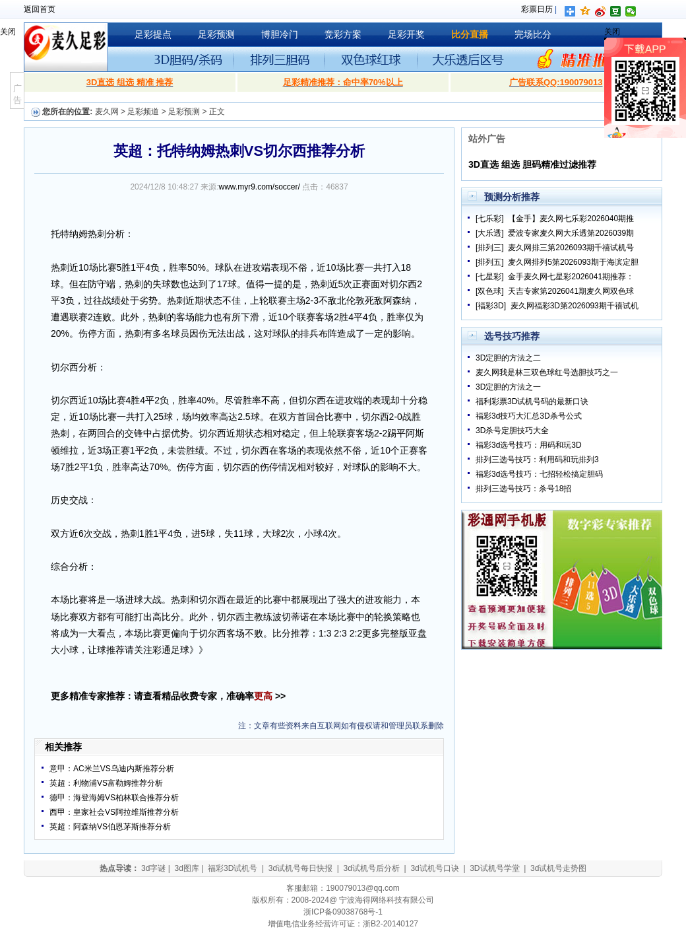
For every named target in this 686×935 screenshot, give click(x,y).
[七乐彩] (490, 218)
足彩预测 (216, 34)
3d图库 (186, 868)
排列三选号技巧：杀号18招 (523, 488)
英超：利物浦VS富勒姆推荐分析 (106, 783)
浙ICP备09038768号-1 (343, 912)
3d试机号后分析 (372, 868)
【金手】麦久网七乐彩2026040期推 (571, 218)
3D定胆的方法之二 (508, 358)
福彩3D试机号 (232, 868)
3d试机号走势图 (558, 868)
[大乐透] (490, 233)
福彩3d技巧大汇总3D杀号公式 (529, 416)
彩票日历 (537, 9)
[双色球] (490, 291)
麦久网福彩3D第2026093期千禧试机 (575, 305)
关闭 (8, 31)
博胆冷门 (279, 34)
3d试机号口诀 (434, 868)
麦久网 (107, 111)
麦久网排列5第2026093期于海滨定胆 (573, 262)
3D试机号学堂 (494, 868)
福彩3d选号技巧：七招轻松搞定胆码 (539, 474)
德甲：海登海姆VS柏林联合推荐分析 (114, 797)
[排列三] (490, 247)
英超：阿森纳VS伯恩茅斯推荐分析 (110, 826)
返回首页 (39, 9)
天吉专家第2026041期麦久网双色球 (571, 291)
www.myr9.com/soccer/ (259, 186)
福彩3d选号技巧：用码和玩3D (529, 445)
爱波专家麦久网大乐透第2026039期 (571, 233)
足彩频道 (143, 111)
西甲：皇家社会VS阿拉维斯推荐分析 (114, 812)
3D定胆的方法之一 (508, 387)
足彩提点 (153, 34)
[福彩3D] (491, 305)
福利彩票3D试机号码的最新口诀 (532, 401)
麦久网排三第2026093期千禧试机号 (571, 247)
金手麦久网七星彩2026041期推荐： (571, 276)
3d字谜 (153, 868)
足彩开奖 (406, 34)
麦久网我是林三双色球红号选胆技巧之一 (547, 372)
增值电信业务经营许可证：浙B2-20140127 (343, 923)
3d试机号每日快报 (300, 868)
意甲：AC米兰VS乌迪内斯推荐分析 (111, 768)
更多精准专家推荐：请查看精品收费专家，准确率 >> (168, 696)
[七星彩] (490, 276)
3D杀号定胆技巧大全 (512, 430)
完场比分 (532, 34)
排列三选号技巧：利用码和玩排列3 (537, 459)
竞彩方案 (343, 34)
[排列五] (490, 262)
